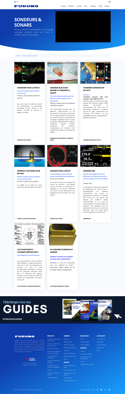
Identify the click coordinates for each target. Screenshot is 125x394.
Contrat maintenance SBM (70, 366)
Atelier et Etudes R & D (70, 380)
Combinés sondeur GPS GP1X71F (92, 140)
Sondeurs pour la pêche (28, 88)
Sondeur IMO (89, 171)
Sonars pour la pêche (60, 171)
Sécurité (49, 370)
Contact (82, 351)
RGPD (93, 390)
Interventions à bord (69, 370)
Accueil (63, 6)
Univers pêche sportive (29, 56)
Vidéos (99, 350)
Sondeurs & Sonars (52, 348)
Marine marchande (69, 345)
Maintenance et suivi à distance (70, 374)
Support (93, 6)
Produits (71, 6)
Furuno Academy (101, 345)
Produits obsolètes (52, 377)
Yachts (66, 359)
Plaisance (66, 339)
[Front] (26, 6)
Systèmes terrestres (69, 353)
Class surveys (67, 378)
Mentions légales (85, 390)
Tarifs (100, 6)
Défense (66, 350)
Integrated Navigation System (53, 374)
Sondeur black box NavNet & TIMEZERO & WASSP (60, 90)
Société (82, 339)
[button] (16, 2)
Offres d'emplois (84, 345)
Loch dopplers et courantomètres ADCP (28, 286)
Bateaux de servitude (70, 347)
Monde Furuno (101, 339)
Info (86, 6)
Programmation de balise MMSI (85, 358)
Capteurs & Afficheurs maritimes (53, 361)
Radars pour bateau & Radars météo (53, 344)
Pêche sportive (68, 342)
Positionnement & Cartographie (52, 357)
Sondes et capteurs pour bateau (26, 218)
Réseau (107, 6)
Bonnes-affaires (84, 342)
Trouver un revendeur (86, 354)
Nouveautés (100, 342)
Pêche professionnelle (70, 356)
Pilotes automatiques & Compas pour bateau (54, 352)
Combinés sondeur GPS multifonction (54, 340)
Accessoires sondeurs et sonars (59, 286)
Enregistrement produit (86, 364)
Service (79, 6)
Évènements (100, 347)
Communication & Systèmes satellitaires (53, 366)
